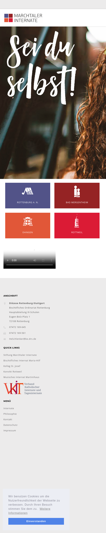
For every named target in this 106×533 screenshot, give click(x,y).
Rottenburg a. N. (27, 193)
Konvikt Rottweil (12, 371)
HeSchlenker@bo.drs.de (22, 338)
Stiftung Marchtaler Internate (20, 355)
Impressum (9, 430)
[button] (39, 509)
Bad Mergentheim (77, 193)
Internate (8, 408)
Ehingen (27, 223)
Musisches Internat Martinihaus (21, 377)
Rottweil (77, 223)
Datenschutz (10, 425)
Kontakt (7, 419)
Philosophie (10, 413)
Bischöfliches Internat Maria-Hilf (21, 360)
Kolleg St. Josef (11, 366)
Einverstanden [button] (36, 521)
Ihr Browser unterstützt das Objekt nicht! (29, 256)
